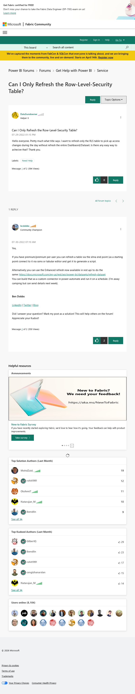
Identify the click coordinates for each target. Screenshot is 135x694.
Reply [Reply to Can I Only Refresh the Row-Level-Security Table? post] (116, 180)
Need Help (27, 160)
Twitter (27, 305)
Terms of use (8, 670)
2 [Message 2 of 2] (22, 329)
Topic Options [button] (112, 99)
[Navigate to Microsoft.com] (12, 24)
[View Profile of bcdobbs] (24, 225)
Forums (45, 70)
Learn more (9, 13)
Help (107, 39)
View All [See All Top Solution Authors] (17, 519)
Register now (105, 57)
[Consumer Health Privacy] (44, 683)
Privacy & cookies (10, 665)
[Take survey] (22, 438)
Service (102, 70)
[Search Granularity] (36, 47)
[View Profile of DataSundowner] (28, 114)
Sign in (96, 39)
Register (84, 39)
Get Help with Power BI (74, 70)
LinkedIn (16, 305)
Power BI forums (21, 70)
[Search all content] (91, 47)
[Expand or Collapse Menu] (5, 32)
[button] (92, 99)
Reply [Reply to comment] (116, 340)
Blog (35, 305)
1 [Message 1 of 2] (22, 168)
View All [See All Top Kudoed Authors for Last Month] (17, 590)
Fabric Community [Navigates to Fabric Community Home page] (38, 24)
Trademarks (7, 676)
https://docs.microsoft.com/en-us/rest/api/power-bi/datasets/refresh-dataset (62, 274)
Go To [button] (119, 39)
